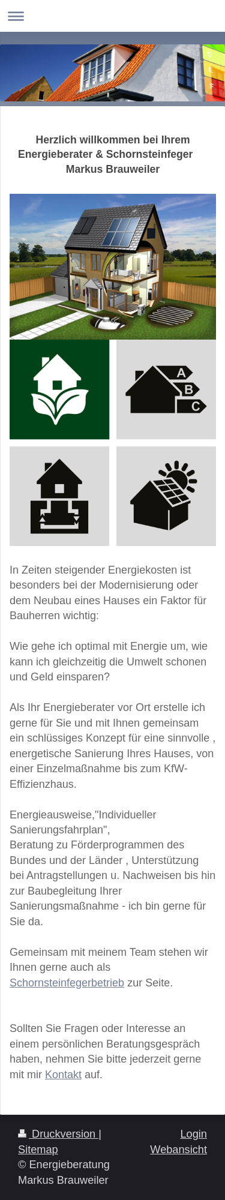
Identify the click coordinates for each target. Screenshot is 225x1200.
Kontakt (63, 1075)
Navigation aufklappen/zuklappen (112, 16)
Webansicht (178, 1150)
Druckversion (58, 1134)
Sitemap (38, 1150)
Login (193, 1134)
